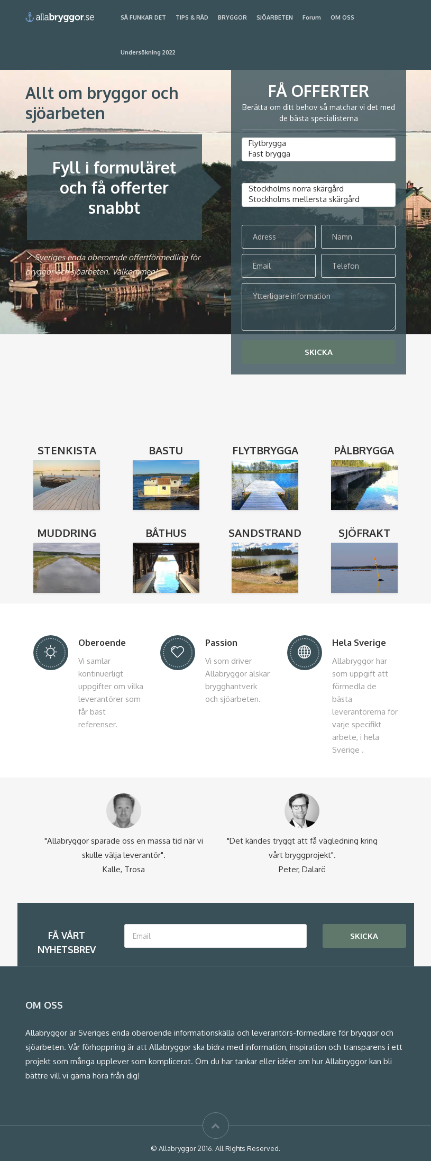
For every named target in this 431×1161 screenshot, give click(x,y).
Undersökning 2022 (148, 52)
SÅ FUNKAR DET (143, 17)
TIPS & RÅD (192, 17)
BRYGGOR (232, 17)
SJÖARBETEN (274, 17)
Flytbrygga (318, 143)
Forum (311, 17)
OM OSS (342, 17)
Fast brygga (318, 154)
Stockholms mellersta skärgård (318, 199)
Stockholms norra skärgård (318, 189)
